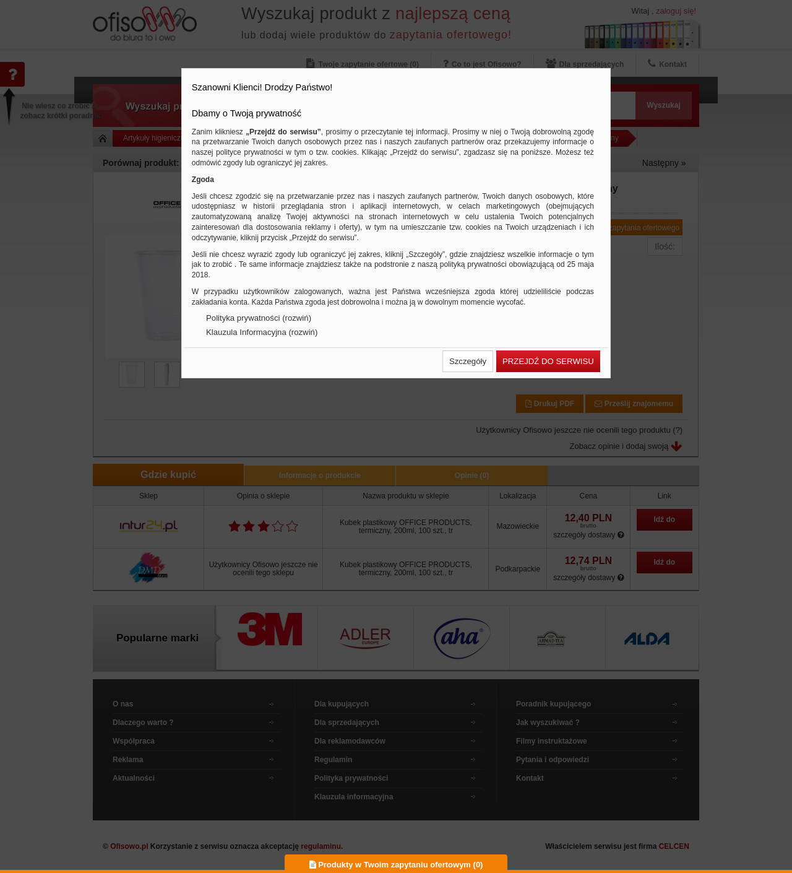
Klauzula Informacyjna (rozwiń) (261, 332)
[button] (467, 361)
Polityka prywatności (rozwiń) (258, 318)
